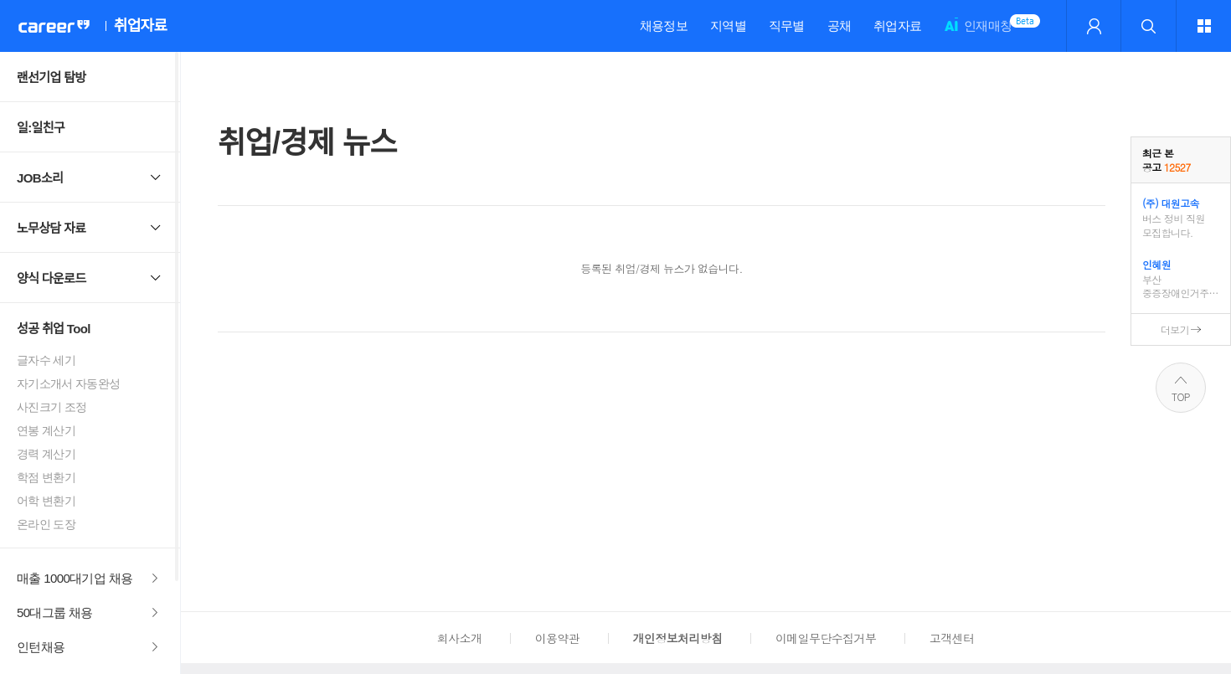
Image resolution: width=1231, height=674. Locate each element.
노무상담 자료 (51, 228)
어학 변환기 (46, 500)
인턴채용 (40, 647)
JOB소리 (40, 178)
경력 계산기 (46, 453)
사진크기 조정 (51, 407)
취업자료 (897, 25)
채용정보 (664, 25)
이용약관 (557, 638)
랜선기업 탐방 (51, 77)
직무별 (787, 25)
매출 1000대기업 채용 (75, 578)
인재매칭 (978, 33)
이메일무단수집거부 (825, 638)
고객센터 (952, 638)
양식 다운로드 (51, 278)
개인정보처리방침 (678, 638)
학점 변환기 (46, 477)
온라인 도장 (46, 524)
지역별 (728, 25)
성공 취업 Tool (53, 329)
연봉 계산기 (46, 430)
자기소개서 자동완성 (69, 383)
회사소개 (459, 638)
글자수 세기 (46, 360)
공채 (839, 25)
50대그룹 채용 (55, 612)
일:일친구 (40, 128)
